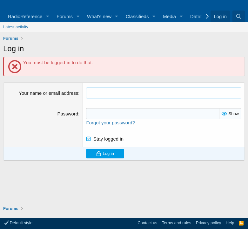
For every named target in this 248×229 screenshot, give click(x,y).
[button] (47, 16)
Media (169, 16)
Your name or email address (48, 93)
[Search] (238, 16)
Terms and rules (176, 222)
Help (230, 222)
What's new (99, 16)
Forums (65, 16)
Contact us (147, 222)
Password (67, 113)
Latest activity (15, 26)
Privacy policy (208, 222)
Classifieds (137, 16)
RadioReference (25, 16)
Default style (18, 222)
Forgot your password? (110, 122)
